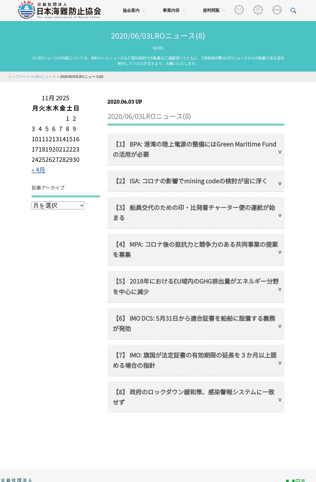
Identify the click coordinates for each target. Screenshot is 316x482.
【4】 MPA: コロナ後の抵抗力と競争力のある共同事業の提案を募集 (195, 249)
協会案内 (131, 10)
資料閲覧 (211, 10)
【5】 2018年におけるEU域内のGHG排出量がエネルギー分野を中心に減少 (196, 286)
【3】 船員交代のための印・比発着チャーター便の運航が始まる (194, 212)
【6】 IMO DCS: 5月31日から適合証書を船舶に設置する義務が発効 (194, 323)
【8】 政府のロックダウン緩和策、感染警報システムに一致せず (193, 396)
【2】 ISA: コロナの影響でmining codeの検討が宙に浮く (190, 180)
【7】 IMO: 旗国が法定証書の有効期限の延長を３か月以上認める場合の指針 (194, 360)
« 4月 (38, 169)
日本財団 (110, 479)
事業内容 (171, 10)
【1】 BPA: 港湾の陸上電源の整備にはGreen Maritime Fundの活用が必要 (194, 149)
